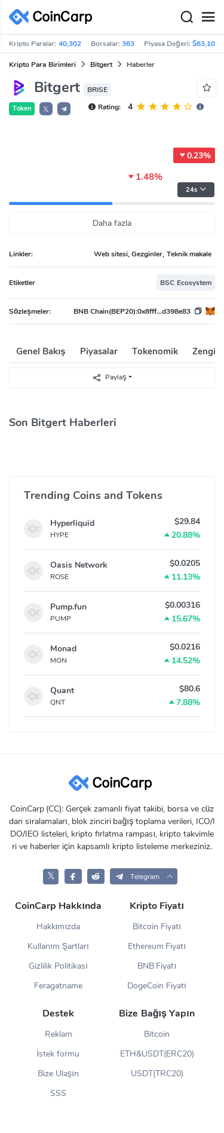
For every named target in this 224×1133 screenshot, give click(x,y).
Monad (63, 648)
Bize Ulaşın (58, 1073)
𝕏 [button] (46, 109)
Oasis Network (79, 565)
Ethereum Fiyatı (157, 946)
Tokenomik (155, 351)
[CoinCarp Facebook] (73, 876)
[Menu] (208, 17)
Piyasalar (99, 351)
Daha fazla (112, 223)
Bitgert (101, 64)
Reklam (58, 1034)
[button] (63, 108)
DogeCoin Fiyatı (156, 985)
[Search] (186, 17)
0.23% (194, 155)
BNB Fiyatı (157, 966)
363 (128, 43)
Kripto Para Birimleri (42, 64)
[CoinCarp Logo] (54, 17)
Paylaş (109, 377)
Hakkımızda (58, 926)
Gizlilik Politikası (58, 966)
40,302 (70, 43)
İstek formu (58, 1053)
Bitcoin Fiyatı (157, 926)
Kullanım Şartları (58, 946)
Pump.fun (68, 607)
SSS (58, 1093)
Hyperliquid (72, 523)
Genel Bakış (41, 351)
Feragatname (58, 985)
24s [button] (196, 189)
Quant (62, 690)
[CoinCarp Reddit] (96, 876)
